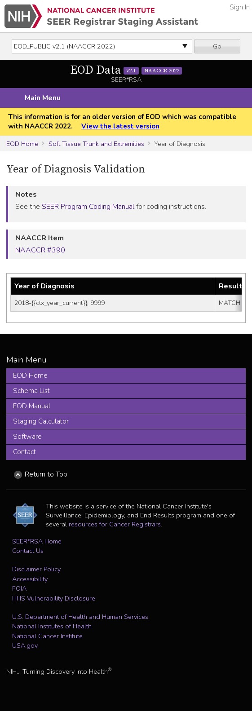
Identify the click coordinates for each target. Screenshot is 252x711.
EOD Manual (31, 406)
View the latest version (120, 126)
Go (217, 46)
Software (27, 436)
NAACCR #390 (40, 250)
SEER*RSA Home (37, 541)
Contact (24, 451)
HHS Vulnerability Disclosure (53, 598)
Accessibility (30, 578)
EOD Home (22, 143)
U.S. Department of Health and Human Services (80, 616)
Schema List (31, 390)
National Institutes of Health (52, 626)
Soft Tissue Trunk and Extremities (96, 143)
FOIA (19, 588)
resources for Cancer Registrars (115, 524)
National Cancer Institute (47, 636)
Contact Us (28, 550)
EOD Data (126, 70)
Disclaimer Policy (36, 569)
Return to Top (46, 474)
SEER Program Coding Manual (88, 207)
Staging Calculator (41, 421)
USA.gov (25, 645)
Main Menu (43, 98)
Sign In (240, 7)
